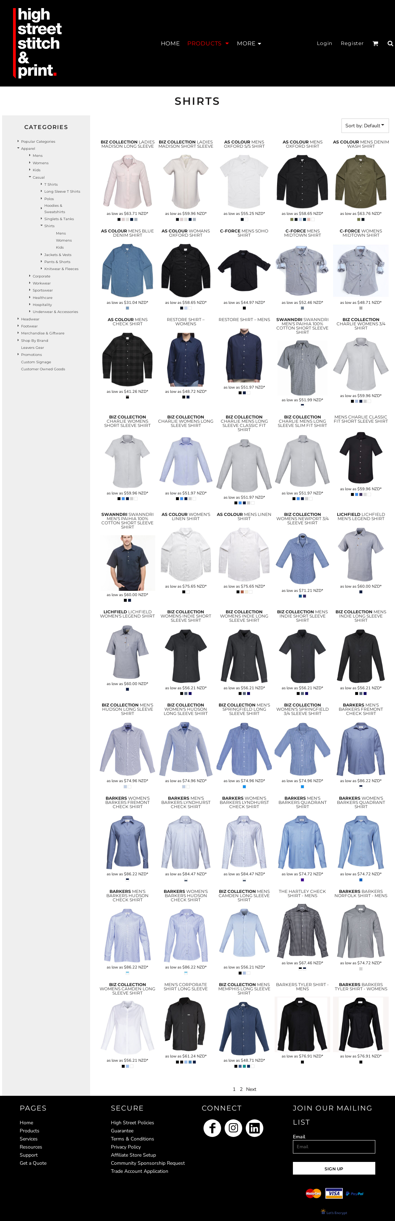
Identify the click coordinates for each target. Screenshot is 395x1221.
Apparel (28, 148)
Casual (39, 177)
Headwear (30, 319)
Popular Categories (38, 141)
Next (251, 1089)
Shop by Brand (34, 340)
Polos (49, 199)
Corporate (41, 276)
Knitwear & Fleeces (61, 269)
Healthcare (42, 297)
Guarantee (122, 1130)
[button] (208, 43)
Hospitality (42, 304)
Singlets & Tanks (59, 219)
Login (324, 43)
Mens (38, 155)
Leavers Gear (32, 347)
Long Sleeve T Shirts (62, 191)
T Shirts (51, 184)
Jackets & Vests (57, 254)
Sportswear (43, 290)
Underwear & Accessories (55, 311)
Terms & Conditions (132, 1139)
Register (352, 43)
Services (29, 1139)
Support (29, 1155)
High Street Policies (132, 1122)
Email (299, 1136)
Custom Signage (36, 362)
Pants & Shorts (57, 262)
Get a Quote (33, 1163)
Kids (36, 170)
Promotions (31, 354)
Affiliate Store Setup (133, 1155)
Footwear (29, 326)
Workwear (42, 283)
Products (29, 1130)
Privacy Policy (126, 1147)
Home (26, 1122)
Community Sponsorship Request (148, 1163)
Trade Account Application (139, 1171)
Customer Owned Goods (43, 369)
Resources (31, 1147)
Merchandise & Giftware (42, 333)
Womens (41, 163)
